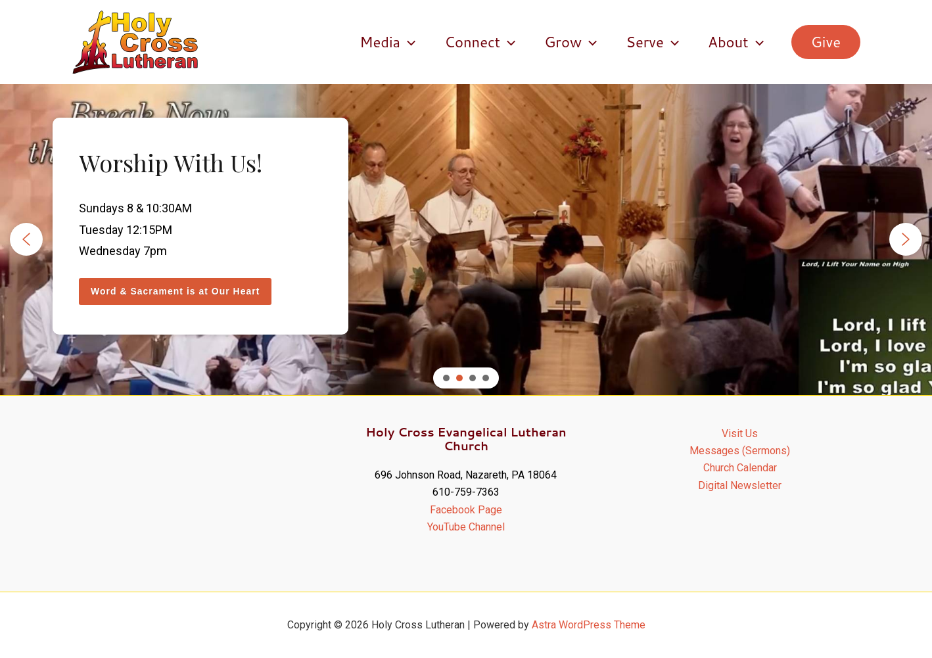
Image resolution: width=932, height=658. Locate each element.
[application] (407, 42)
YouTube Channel (466, 527)
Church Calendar (740, 467)
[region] (466, 239)
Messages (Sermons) (739, 450)
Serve (652, 42)
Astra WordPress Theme (588, 625)
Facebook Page (466, 510)
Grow (570, 42)
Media (387, 42)
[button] (825, 42)
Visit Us (740, 433)
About (736, 42)
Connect (479, 42)
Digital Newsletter (739, 485)
